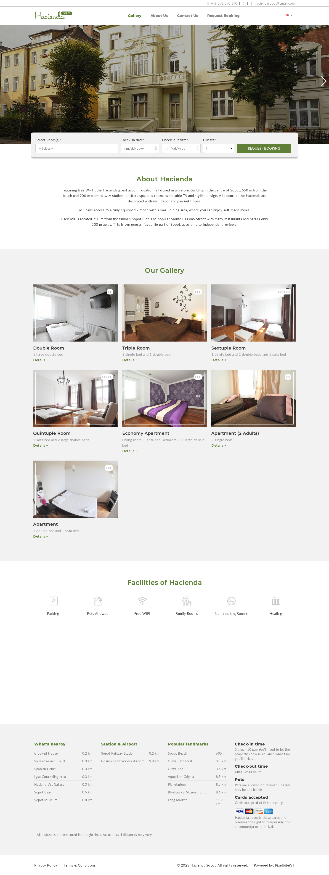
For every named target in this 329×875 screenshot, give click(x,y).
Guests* (209, 140)
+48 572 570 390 (222, 3)
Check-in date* (132, 140)
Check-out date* (175, 140)
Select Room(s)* (48, 140)
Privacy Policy (45, 865)
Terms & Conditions (80, 865)
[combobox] (76, 148)
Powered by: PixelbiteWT (274, 865)
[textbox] (78, 148)
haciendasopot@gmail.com (273, 3)
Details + (40, 360)
